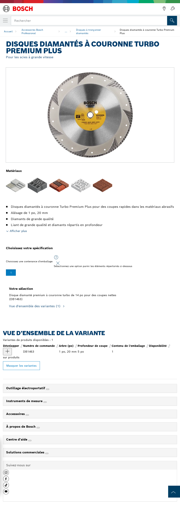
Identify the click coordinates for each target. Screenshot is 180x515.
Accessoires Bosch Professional (32, 31)
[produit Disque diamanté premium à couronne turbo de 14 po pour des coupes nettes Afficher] (7, 351)
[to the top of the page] (174, 492)
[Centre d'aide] (29, 440)
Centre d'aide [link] (17, 439)
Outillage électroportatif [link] (26, 388)
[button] (6, 474)
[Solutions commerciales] (46, 453)
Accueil (8, 31)
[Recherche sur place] (172, 20)
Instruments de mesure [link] (24, 401)
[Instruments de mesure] (45, 402)
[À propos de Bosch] (38, 427)
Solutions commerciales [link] (25, 452)
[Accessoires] (27, 415)
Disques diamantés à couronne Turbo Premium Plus (147, 31)
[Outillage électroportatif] (47, 389)
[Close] (58, 263)
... (66, 31)
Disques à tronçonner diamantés (88, 31)
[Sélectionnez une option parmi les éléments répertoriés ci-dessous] (56, 257)
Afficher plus (18, 231)
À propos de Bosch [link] (21, 426)
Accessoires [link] (16, 414)
